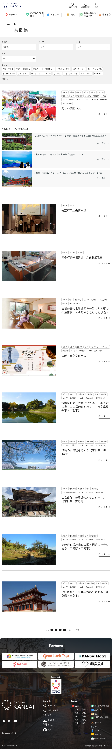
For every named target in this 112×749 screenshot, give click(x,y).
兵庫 (76, 720)
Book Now (98, 74)
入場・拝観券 (8, 69)
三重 (76, 723)
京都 (76, 713)
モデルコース (86, 74)
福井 (76, 716)
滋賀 (84, 716)
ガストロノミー (79, 69)
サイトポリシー (104, 746)
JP (12, 733)
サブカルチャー (9, 74)
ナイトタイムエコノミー (41, 74)
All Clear (5, 79)
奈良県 (6, 47)
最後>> (78, 630)
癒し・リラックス (95, 69)
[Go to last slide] (23, 14)
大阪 (76, 709)
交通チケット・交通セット (43, 69)
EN (16, 733)
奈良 (84, 713)
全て (42, 47)
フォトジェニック (71, 74)
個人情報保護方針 (91, 746)
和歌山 (85, 709)
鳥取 (84, 723)
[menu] (106, 5)
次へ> (71, 630)
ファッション (23, 74)
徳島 (84, 720)
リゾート (57, 74)
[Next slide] (110, 14)
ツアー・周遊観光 (23, 69)
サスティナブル (63, 69)
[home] (33, 5)
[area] (11, 15)
